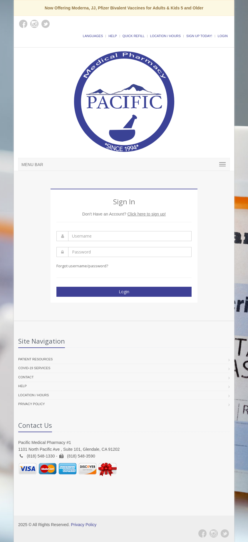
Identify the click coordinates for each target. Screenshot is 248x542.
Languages (93, 36)
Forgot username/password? (82, 265)
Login (223, 36)
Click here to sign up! (146, 214)
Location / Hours (165, 36)
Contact (25, 377)
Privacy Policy (31, 404)
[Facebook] (202, 533)
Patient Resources (35, 359)
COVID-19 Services (34, 368)
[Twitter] (225, 533)
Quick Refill (134, 36)
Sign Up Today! (199, 36)
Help (112, 36)
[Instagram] (214, 533)
